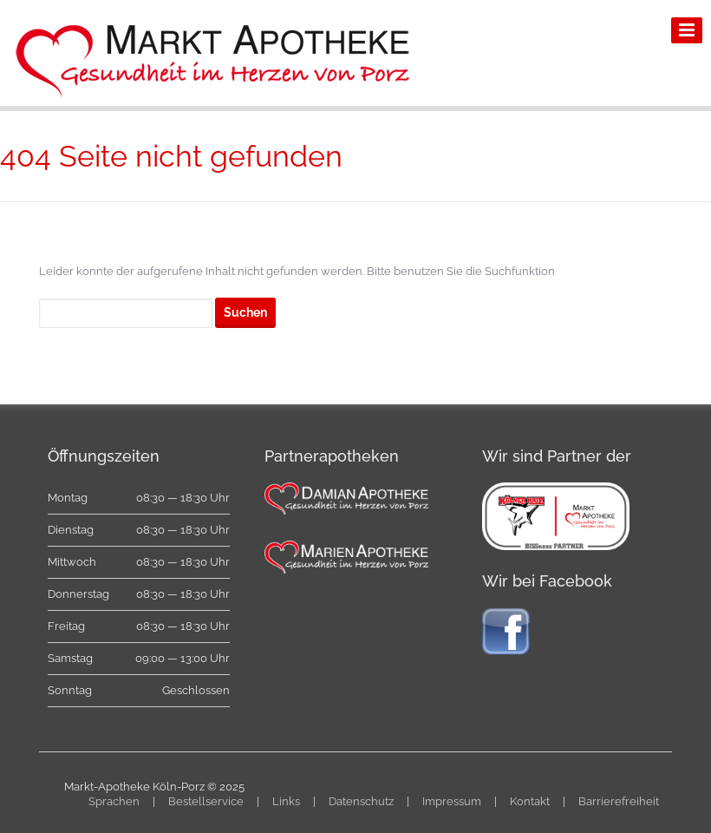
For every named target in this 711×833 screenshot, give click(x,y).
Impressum (451, 801)
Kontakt (530, 801)
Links (286, 801)
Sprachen (114, 801)
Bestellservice (206, 801)
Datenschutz (361, 801)
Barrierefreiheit (618, 801)
